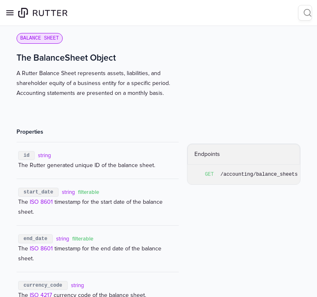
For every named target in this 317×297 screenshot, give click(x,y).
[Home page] (42, 13)
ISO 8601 (41, 201)
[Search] (305, 13)
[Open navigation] (10, 13)
